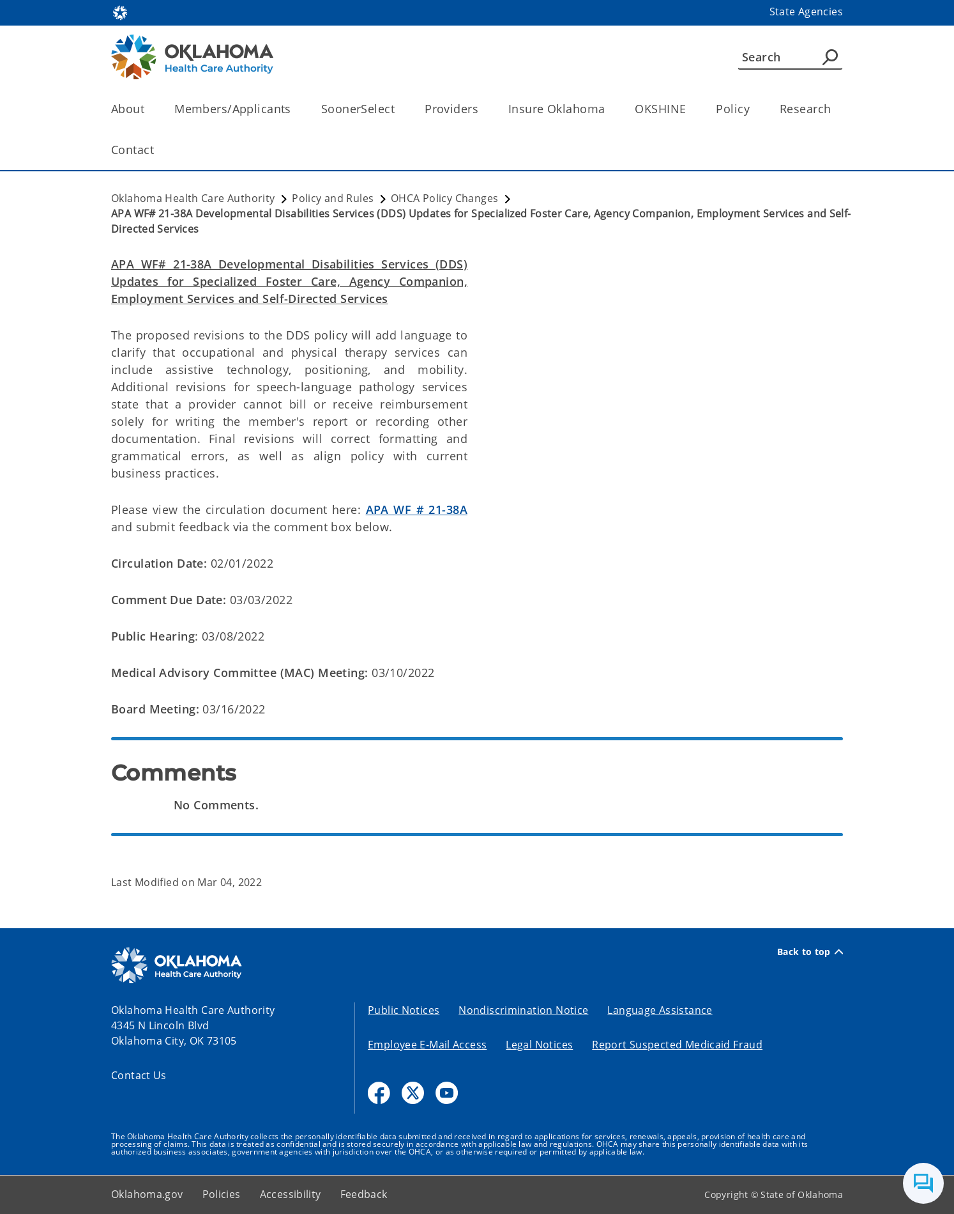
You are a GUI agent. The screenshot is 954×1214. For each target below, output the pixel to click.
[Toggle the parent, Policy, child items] (754, 109)
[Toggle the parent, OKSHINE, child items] (690, 109)
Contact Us (139, 1075)
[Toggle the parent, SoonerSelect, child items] (399, 109)
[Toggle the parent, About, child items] (148, 109)
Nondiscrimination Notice (523, 1010)
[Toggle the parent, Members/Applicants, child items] (295, 109)
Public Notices (403, 1010)
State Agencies (806, 11)
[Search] (790, 57)
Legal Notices (539, 1045)
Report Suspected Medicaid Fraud (677, 1045)
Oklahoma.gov (147, 1194)
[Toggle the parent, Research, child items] (835, 109)
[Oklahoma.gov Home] (120, 12)
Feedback (364, 1194)
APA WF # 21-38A (416, 509)
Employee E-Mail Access (427, 1045)
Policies (221, 1194)
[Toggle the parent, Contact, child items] (158, 150)
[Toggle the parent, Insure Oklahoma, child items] (609, 109)
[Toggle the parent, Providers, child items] (482, 109)
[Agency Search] (830, 57)
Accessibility (290, 1194)
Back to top (810, 951)
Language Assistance (659, 1010)
